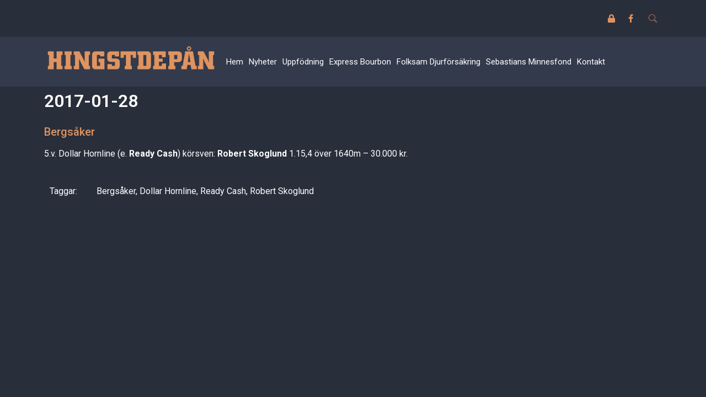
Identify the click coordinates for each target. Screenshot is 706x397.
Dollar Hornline (168, 191)
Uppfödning (303, 62)
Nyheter (263, 62)
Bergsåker (116, 191)
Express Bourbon (360, 62)
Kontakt (591, 62)
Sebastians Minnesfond (528, 62)
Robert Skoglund (282, 191)
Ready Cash (223, 191)
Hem (234, 62)
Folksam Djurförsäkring (438, 62)
